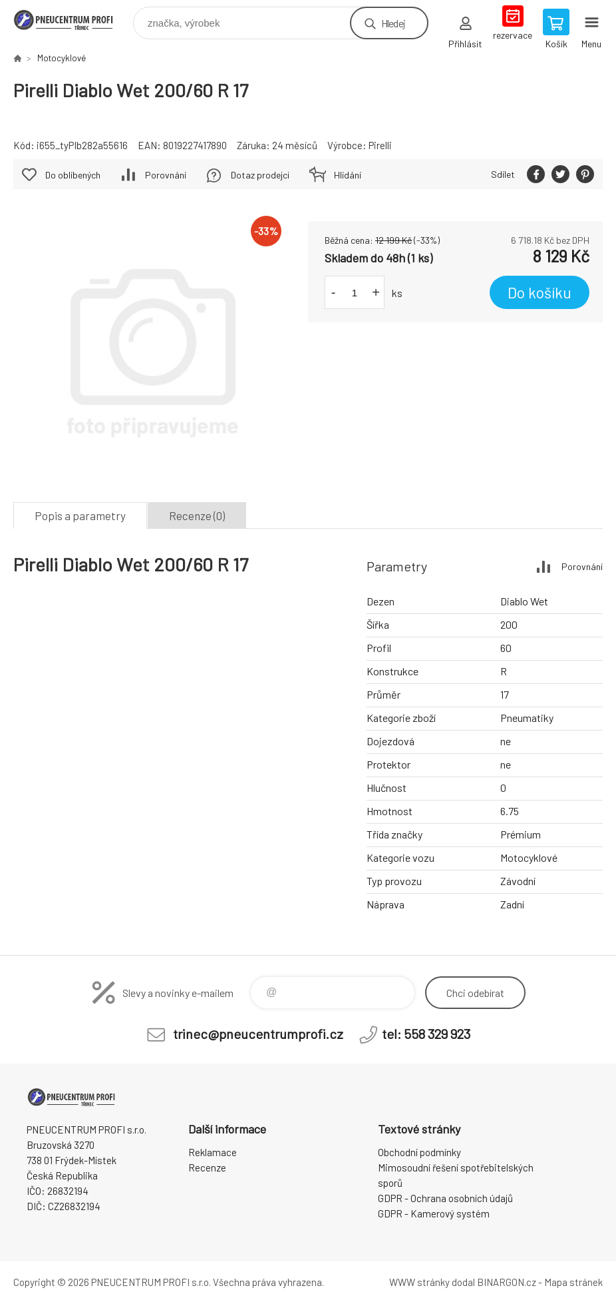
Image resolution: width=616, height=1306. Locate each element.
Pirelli (380, 145)
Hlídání (347, 174)
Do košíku (539, 292)
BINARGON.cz (506, 1282)
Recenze (207, 1167)
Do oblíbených (72, 174)
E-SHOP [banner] (72, 19)
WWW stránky (419, 1282)
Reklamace (212, 1152)
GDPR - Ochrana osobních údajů (445, 1198)
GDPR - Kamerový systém (434, 1213)
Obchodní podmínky (419, 1152)
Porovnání (165, 174)
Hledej (393, 23)
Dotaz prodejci (260, 174)
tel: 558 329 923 (426, 1034)
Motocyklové (61, 58)
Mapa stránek (573, 1282)
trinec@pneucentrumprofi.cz (258, 1034)
